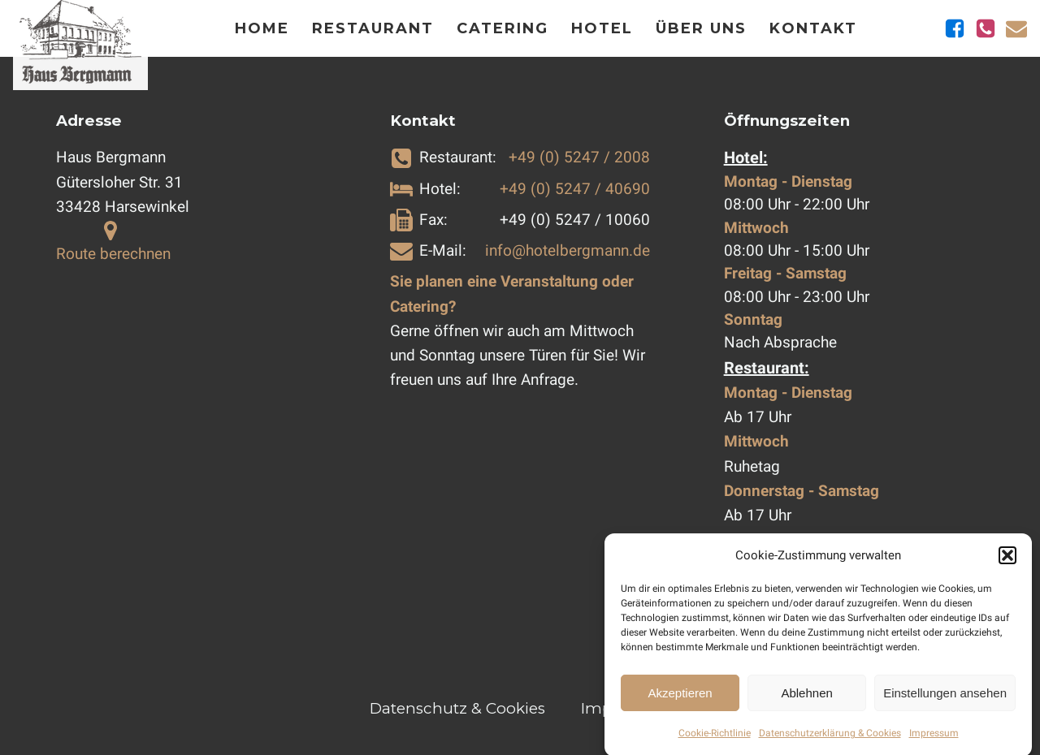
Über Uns (701, 28)
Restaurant (373, 28)
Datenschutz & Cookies (457, 708)
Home (262, 28)
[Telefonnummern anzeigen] (985, 28)
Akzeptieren (680, 699)
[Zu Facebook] (954, 28)
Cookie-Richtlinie (714, 739)
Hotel (602, 28)
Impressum (934, 739)
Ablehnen (806, 699)
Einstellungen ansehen (945, 699)
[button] (1007, 562)
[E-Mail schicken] (1016, 28)
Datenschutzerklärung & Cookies (830, 739)
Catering (502, 28)
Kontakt (813, 28)
